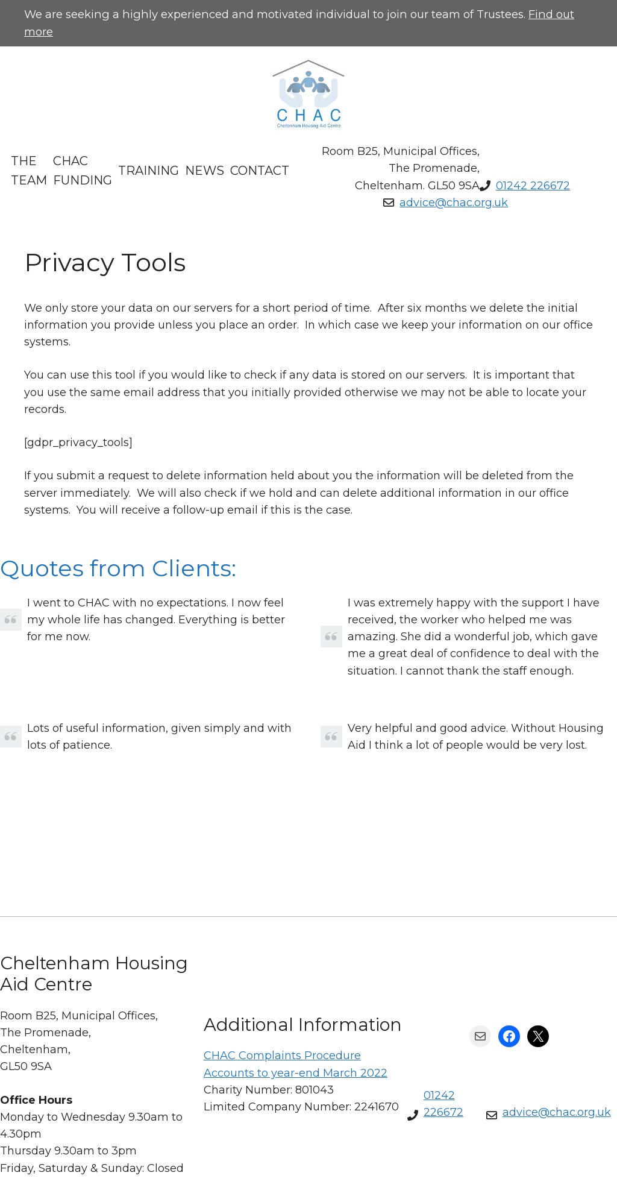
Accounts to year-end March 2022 (295, 1073)
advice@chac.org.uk (453, 202)
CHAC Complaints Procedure (282, 1055)
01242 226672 (533, 185)
